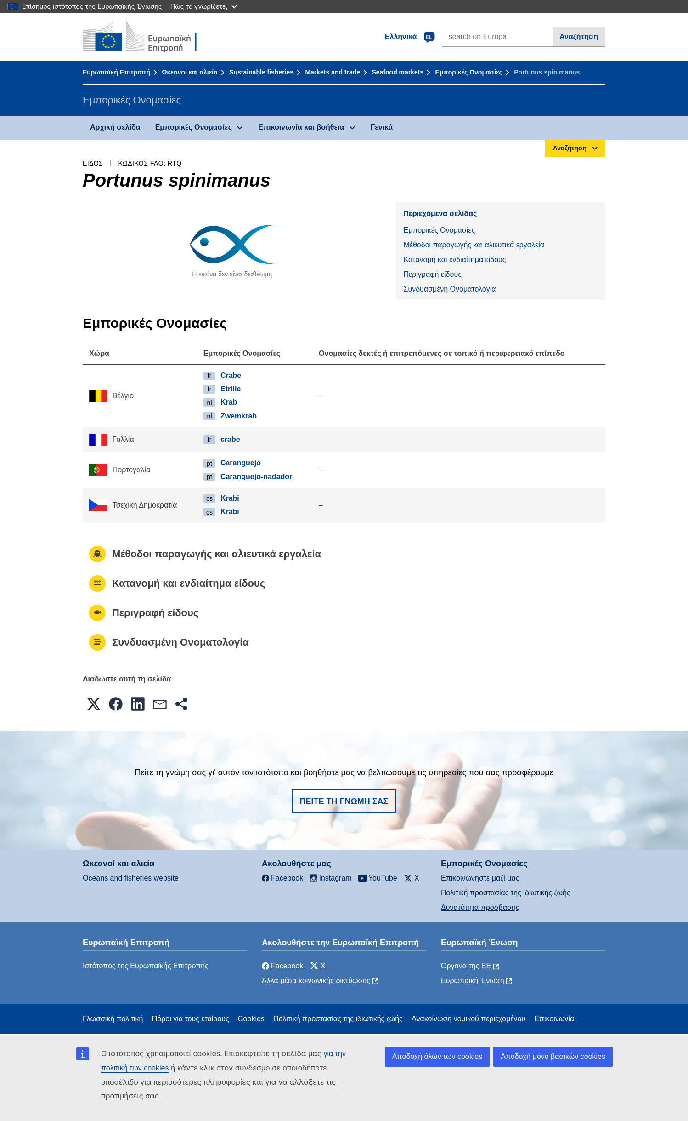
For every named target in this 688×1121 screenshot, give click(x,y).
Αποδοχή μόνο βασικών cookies (553, 1056)
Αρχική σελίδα (115, 127)
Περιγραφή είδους (432, 274)
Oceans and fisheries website (131, 878)
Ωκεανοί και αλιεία (190, 72)
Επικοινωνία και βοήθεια (301, 127)
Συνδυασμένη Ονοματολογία (449, 289)
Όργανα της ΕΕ (466, 966)
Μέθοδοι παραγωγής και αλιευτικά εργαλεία (473, 245)
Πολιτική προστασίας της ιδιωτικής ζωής (505, 893)
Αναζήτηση (578, 36)
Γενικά (382, 127)
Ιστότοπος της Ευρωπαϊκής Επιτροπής (146, 966)
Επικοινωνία (554, 1019)
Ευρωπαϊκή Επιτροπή (116, 72)
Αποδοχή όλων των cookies (437, 1056)
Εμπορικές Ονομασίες (468, 72)
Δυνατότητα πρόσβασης (480, 907)
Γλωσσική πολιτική (113, 1019)
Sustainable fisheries (261, 72)
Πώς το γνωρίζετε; (203, 6)
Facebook (282, 966)
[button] (94, 704)
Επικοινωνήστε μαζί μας (480, 878)
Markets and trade (332, 72)
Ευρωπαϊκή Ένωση (472, 980)
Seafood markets (397, 72)
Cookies (251, 1019)
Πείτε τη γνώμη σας (344, 801)
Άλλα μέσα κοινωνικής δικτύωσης (316, 980)
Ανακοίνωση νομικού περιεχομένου (468, 1019)
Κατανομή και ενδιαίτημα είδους (454, 259)
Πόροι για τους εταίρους (190, 1019)
